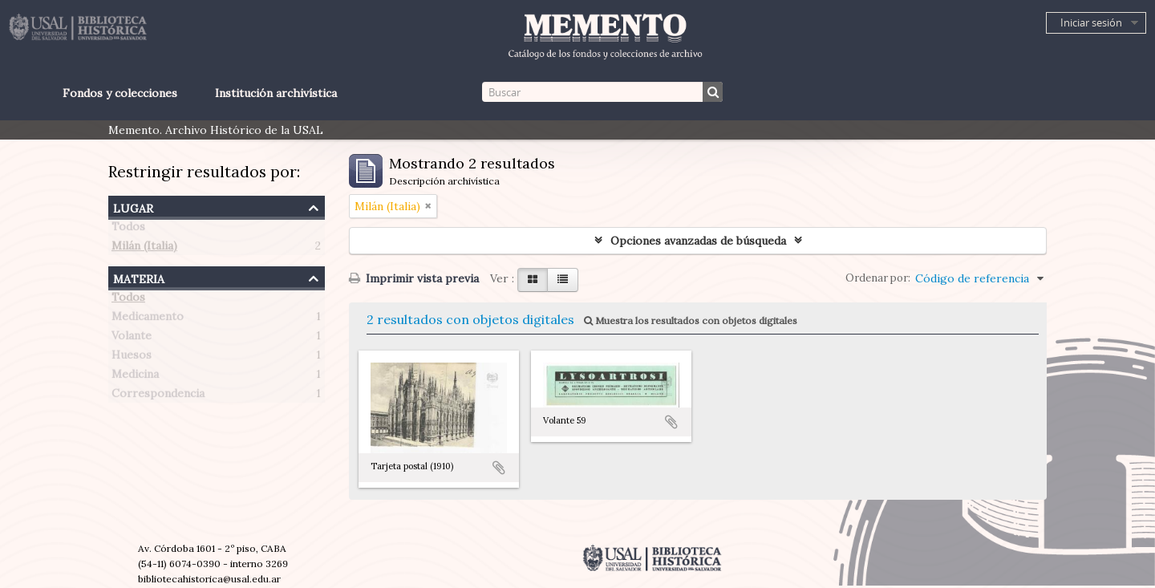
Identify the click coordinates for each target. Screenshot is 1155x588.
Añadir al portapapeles (499, 468)
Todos (128, 229)
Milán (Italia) (144, 248)
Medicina (135, 377)
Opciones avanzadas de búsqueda (698, 240)
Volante (131, 338)
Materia (138, 277)
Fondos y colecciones (120, 93)
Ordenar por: (877, 278)
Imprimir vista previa (414, 278)
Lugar (133, 207)
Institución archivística (276, 93)
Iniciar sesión (1091, 22)
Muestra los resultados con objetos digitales (690, 320)
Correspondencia (158, 396)
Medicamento (147, 319)
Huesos (131, 358)
